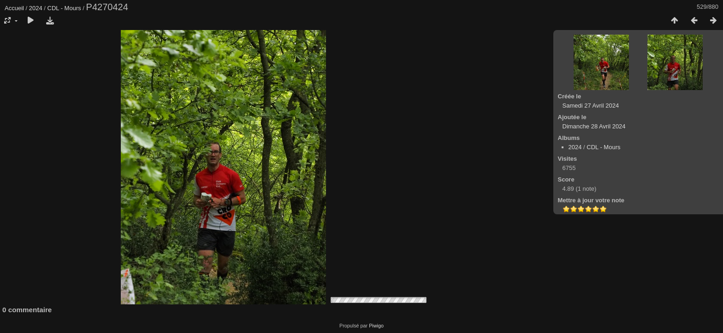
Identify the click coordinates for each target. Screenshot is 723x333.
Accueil (14, 8)
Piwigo (376, 325)
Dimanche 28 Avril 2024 (594, 126)
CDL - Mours (64, 8)
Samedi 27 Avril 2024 (591, 105)
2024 (35, 8)
